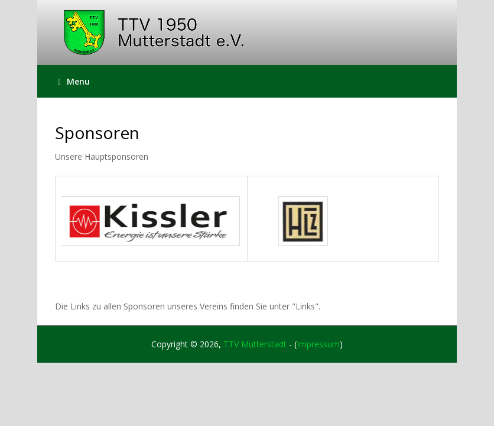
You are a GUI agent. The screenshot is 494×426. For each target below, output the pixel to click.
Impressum (318, 344)
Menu (74, 81)
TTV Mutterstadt (255, 344)
